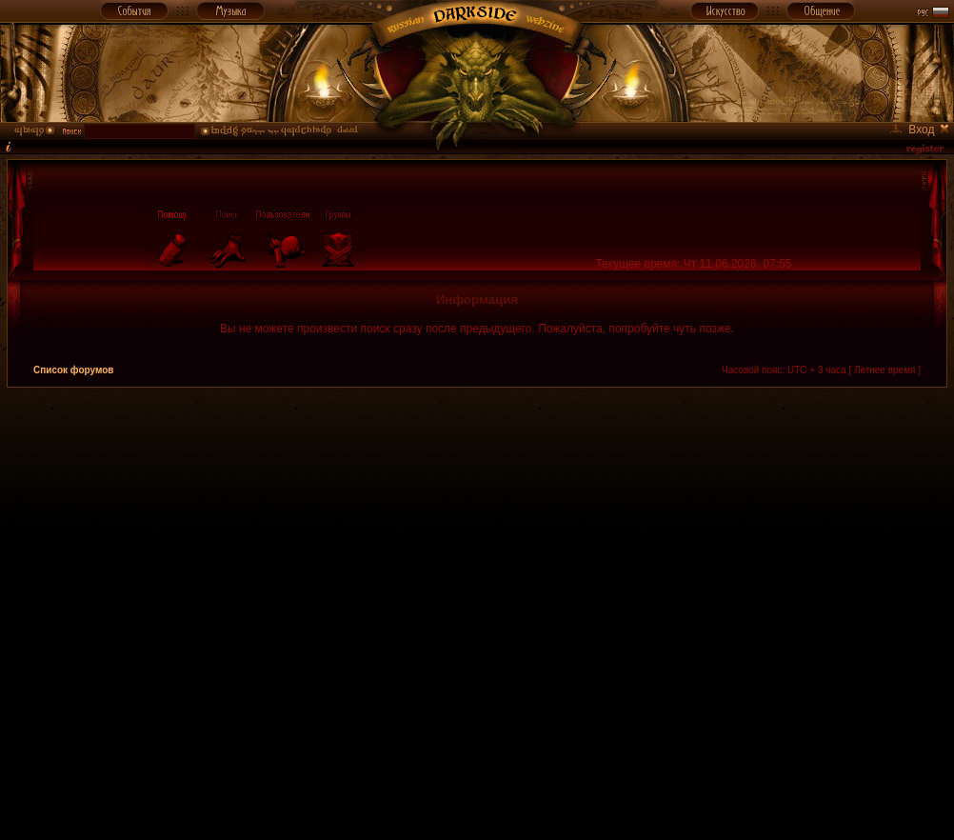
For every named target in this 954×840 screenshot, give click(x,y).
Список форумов (73, 370)
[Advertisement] (225, 613)
